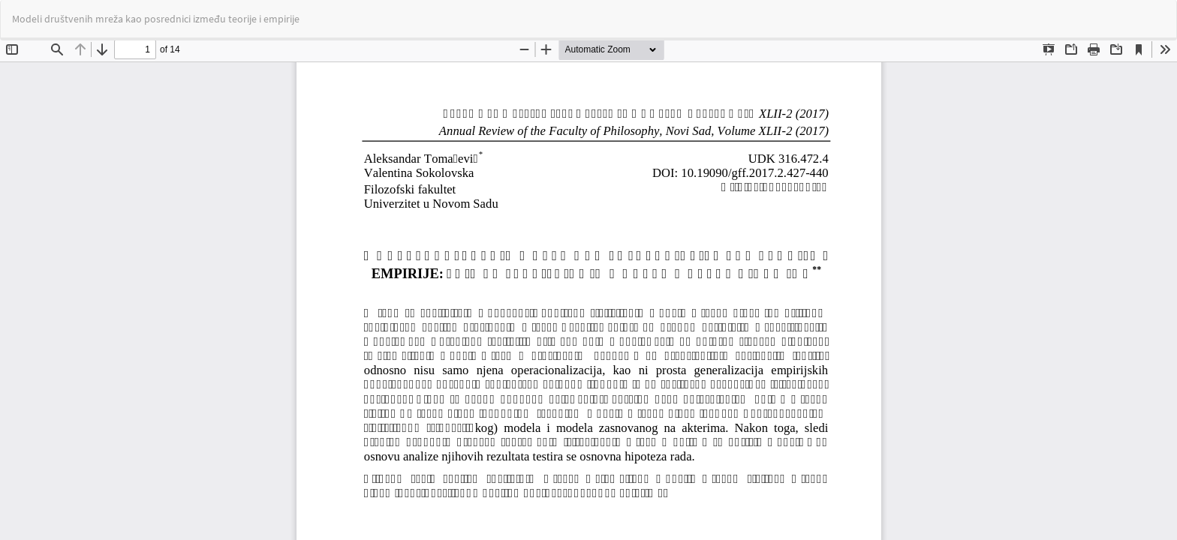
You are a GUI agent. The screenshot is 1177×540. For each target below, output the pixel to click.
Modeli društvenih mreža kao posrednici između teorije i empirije (156, 19)
